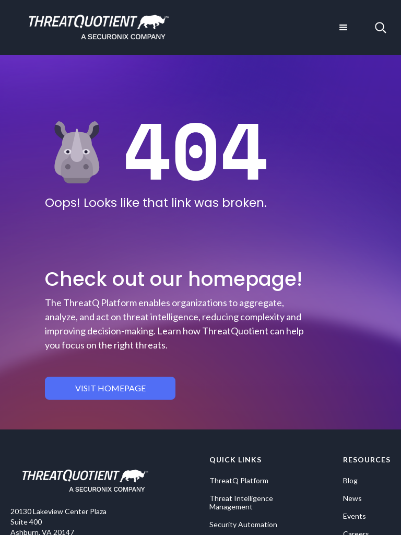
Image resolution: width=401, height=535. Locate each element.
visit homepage (110, 388)
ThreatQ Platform (238, 480)
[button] (343, 27)
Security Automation (243, 524)
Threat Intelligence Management (241, 502)
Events (354, 516)
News (352, 498)
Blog (350, 480)
